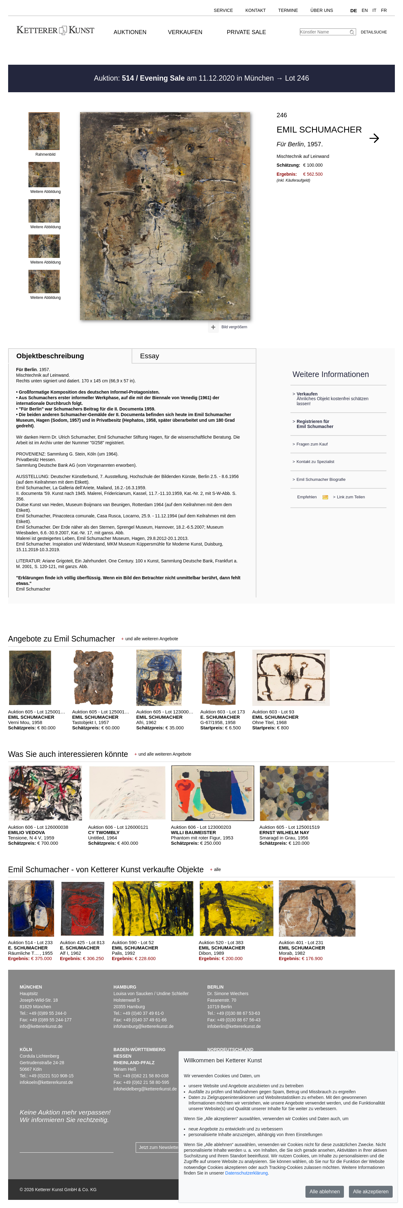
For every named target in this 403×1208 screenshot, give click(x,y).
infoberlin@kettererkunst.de (234, 1026)
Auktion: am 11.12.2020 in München (185, 78)
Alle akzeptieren (371, 1191)
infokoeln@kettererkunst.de (46, 1082)
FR (384, 10)
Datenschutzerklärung (246, 1172)
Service (223, 10)
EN (365, 10)
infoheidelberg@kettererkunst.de (145, 1088)
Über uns (321, 10)
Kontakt (255, 10)
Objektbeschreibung (50, 356)
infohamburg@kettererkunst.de (143, 1026)
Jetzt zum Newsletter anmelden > (171, 1147)
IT (374, 10)
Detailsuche (374, 32)
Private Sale (246, 32)
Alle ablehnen (325, 1191)
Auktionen (130, 32)
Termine (288, 10)
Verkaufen (185, 32)
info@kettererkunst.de (41, 1026)
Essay (149, 356)
